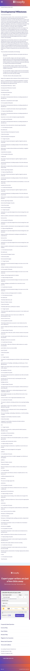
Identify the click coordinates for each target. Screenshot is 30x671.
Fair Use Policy (4, 627)
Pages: (20, 594)
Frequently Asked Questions (7, 624)
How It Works (4, 631)
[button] (2, 1)
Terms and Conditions (6, 644)
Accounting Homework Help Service (8, 649)
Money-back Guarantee (6, 641)
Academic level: (5, 600)
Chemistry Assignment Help (6, 653)
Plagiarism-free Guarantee (7, 638)
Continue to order (20, 615)
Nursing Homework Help (6, 651)
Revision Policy (4, 634)
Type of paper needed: (7, 594)
